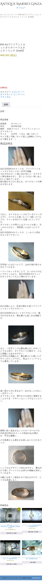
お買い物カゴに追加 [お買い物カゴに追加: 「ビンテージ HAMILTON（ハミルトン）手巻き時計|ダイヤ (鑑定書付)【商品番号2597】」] (11, 533)
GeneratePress (36, 578)
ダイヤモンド (6, 94)
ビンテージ (12, 15)
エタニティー (18, 92)
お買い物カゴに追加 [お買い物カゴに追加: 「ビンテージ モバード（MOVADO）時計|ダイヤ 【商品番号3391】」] (11, 564)
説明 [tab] (6, 104)
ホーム (3, 15)
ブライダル (5, 97)
